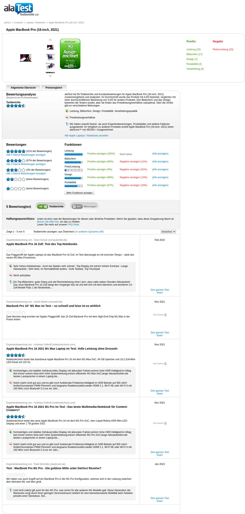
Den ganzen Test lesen (160, 291)
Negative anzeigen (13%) (133, 177)
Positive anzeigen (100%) (101, 153)
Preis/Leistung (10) (223, 49)
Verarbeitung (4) (195, 68)
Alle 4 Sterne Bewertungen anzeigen (29, 162)
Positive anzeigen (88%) (100, 177)
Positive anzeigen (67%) (100, 185)
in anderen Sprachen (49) (90, 231)
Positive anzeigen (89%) (100, 161)
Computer (18, 22)
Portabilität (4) (194, 64)
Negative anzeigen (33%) (133, 185)
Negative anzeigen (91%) (133, 169)
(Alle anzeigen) (160, 153)
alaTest (7, 22)
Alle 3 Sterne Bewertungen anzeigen (28, 171)
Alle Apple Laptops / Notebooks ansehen (86, 135)
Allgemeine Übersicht (23, 87)
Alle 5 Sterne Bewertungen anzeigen (29, 152)
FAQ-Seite (73, 224)
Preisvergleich (54, 87)
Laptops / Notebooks (36, 22)
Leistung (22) (193, 49)
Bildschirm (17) (194, 54)
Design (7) (192, 59)
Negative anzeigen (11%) (133, 161)
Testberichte (21, 9)
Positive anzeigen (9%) (99, 169)
